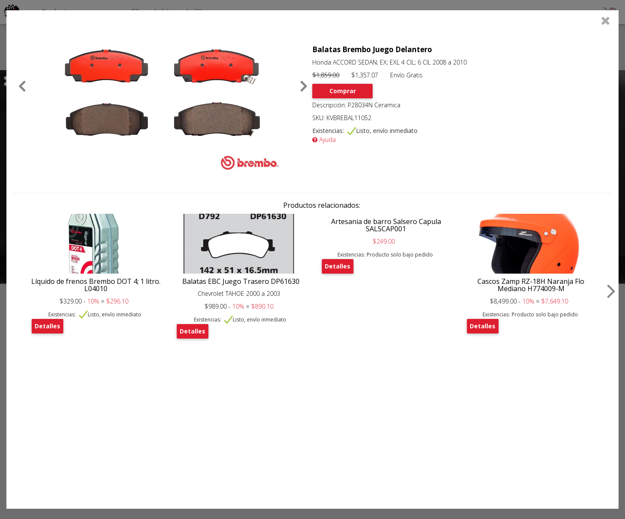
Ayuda (324, 140)
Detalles (47, 326)
